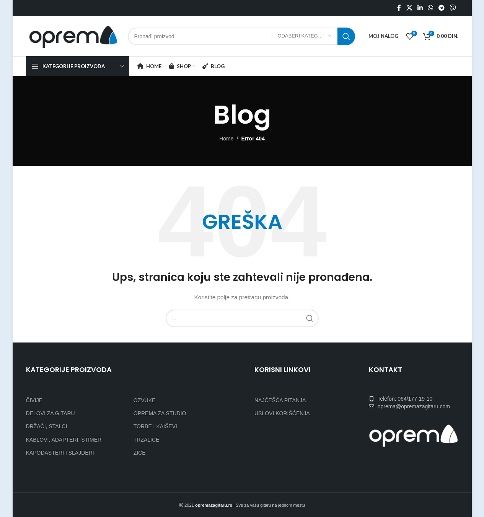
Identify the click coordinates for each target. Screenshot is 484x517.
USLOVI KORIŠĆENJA (282, 413)
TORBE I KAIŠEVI (155, 426)
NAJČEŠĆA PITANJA (280, 400)
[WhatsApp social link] (430, 8)
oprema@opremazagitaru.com (414, 406)
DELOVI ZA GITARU (50, 413)
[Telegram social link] (441, 8)
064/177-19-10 (415, 399)
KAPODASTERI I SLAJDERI (60, 453)
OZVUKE (145, 400)
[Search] (241, 36)
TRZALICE (147, 440)
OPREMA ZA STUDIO (160, 413)
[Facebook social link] (399, 8)
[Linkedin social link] (420, 8)
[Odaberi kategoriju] (304, 36)
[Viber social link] (452, 8)
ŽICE (140, 453)
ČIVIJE (34, 400)
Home (226, 138)
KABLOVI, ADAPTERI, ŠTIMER (64, 440)
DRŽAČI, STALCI (46, 426)
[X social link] (409, 8)
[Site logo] (73, 36)
